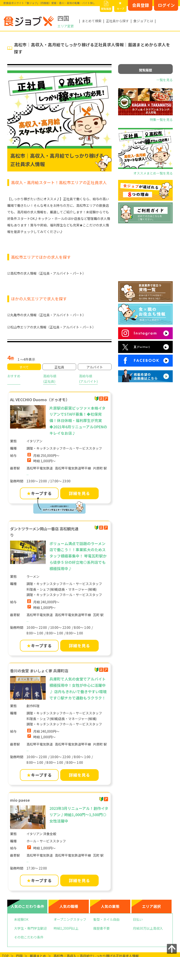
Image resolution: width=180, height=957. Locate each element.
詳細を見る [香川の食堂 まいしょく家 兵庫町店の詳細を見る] (79, 775)
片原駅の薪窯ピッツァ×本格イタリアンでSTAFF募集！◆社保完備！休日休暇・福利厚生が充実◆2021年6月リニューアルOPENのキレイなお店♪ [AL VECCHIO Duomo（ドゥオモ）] (78, 420)
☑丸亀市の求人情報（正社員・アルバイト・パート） (46, 315)
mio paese (20, 800)
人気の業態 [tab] (110, 906)
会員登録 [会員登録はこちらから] (140, 5)
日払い (138, 919)
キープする (39, 493)
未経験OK (21, 919)
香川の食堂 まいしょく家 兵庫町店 (39, 670)
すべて (24, 367)
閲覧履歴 (106, 9)
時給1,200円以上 (66, 928)
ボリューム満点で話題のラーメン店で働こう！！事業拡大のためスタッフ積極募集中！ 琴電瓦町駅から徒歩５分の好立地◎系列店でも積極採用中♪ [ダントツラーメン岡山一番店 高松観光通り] (78, 556)
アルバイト (94, 367)
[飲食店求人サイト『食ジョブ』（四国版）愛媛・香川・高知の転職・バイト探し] (29, 21)
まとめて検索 (91, 20)
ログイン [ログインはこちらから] (166, 5)
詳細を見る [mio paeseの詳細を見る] (79, 880)
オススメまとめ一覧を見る (153, 173)
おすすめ (13, 376)
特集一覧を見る (161, 119)
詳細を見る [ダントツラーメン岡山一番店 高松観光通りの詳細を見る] (79, 645)
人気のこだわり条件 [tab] (27, 906)
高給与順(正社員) (49, 379)
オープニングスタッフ (70, 919)
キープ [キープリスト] (120, 9)
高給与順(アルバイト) (88, 379)
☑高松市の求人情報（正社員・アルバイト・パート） (46, 273)
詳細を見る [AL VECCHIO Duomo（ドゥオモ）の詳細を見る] (79, 493)
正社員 (59, 367)
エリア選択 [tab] (151, 906)
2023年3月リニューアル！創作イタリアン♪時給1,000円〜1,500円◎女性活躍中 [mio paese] (78, 815)
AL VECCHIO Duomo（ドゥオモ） (39, 399)
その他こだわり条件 (29, 937)
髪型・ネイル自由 (106, 919)
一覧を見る (164, 79)
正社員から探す (117, 20)
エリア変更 (65, 26)
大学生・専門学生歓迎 (30, 928)
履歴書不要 (101, 928)
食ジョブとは (143, 20)
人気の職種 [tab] (68, 906)
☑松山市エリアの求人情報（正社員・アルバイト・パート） (51, 327)
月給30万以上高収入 (148, 928)
